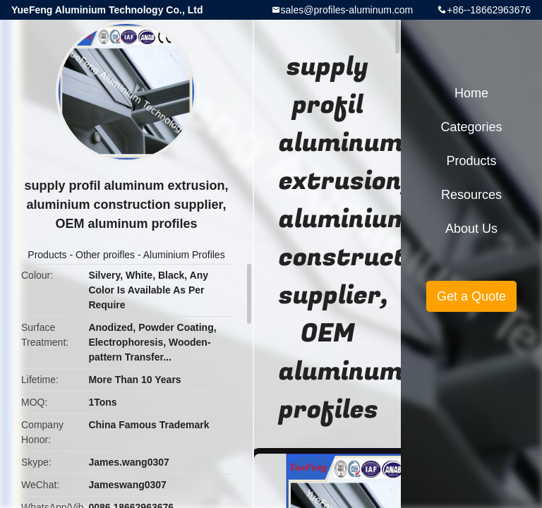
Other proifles (105, 254)
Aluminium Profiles (184, 254)
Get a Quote (471, 296)
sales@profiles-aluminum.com (347, 10)
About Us (471, 229)
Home (471, 93)
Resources (471, 195)
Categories (471, 127)
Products (47, 254)
